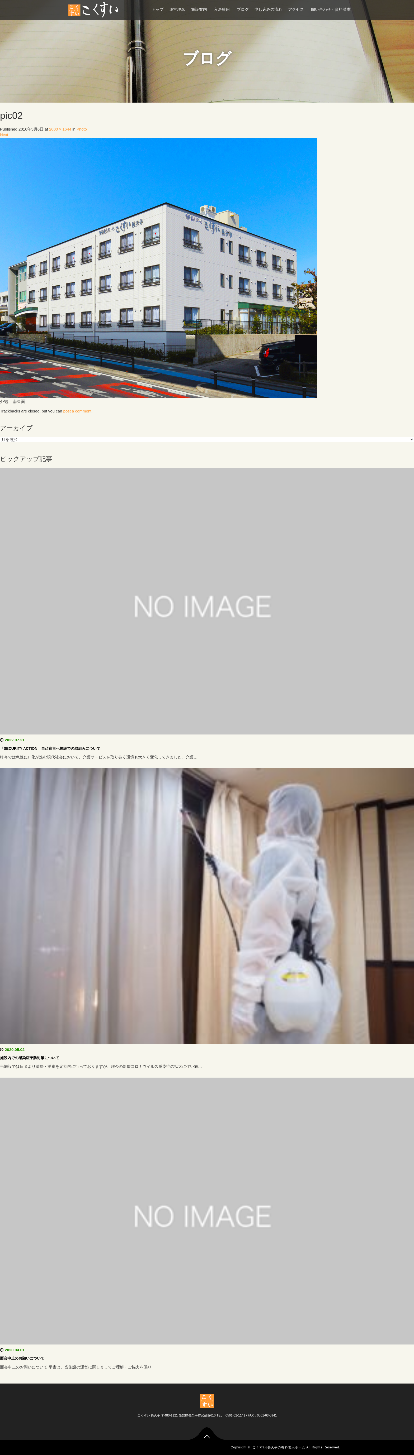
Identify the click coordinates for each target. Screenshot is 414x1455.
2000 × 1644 (60, 129)
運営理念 (177, 9)
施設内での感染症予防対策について (29, 1058)
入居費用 (222, 9)
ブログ (243, 9)
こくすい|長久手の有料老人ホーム (279, 1447)
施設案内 (199, 9)
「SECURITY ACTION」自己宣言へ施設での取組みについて (50, 748)
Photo (82, 129)
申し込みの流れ (268, 9)
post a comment (77, 411)
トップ (157, 9)
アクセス (296, 9)
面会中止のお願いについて (22, 1358)
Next (6, 134)
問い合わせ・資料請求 (331, 9)
